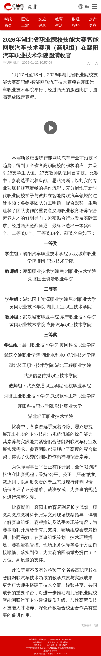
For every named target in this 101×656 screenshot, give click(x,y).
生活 (59, 25)
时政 (8, 19)
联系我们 (63, 645)
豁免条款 (38, 645)
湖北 (32, 7)
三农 (25, 25)
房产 (93, 19)
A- (97, 63)
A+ (89, 63)
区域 (25, 19)
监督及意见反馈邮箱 (66, 648)
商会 (8, 25)
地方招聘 (50, 645)
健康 (42, 25)
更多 (93, 25)
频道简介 (51, 642)
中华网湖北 (11, 62)
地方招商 (64, 642)
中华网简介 (38, 642)
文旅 (42, 19)
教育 (59, 19)
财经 (76, 19)
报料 (76, 25)
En (86, 6)
